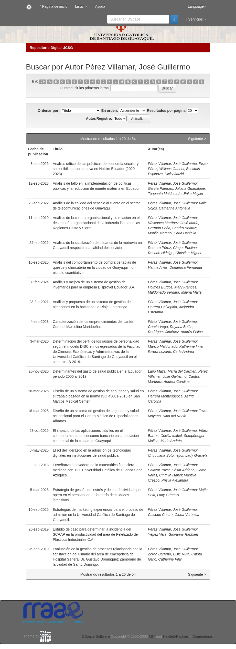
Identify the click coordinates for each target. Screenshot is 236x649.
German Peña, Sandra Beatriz (172, 228)
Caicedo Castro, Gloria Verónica (173, 515)
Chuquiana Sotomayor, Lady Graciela (178, 455)
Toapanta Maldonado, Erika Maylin (175, 194)
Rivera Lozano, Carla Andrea (171, 352)
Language (197, 6)
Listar (81, 6)
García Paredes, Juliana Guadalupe (176, 188)
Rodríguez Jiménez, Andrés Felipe (175, 332)
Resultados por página (166, 110)
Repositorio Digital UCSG (51, 48)
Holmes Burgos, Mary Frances (172, 287)
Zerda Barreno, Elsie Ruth (168, 554)
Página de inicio (53, 6)
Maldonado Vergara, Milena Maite (175, 292)
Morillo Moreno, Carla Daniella (172, 233)
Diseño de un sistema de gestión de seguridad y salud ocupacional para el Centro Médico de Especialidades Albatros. (96, 416)
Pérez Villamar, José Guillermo (172, 164)
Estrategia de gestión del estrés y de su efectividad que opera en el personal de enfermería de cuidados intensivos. (97, 495)
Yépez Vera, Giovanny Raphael (173, 534)
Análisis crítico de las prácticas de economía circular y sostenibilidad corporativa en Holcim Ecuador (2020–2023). (95, 169)
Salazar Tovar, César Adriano (171, 470)
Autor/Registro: (99, 118)
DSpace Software (96, 636)
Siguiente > (197, 139)
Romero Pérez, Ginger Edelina (172, 248)
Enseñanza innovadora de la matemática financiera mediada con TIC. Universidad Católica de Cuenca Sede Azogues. (98, 470)
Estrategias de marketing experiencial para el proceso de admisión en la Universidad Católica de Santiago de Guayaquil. (98, 514)
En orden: (109, 110)
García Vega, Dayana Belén (170, 327)
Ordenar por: (49, 110)
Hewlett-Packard (176, 636)
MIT (152, 636)
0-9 (43, 81)
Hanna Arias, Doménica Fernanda (175, 267)
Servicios (196, 19)
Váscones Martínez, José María (173, 223)
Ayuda (100, 6)
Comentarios (202, 636)
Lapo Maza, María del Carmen (172, 371)
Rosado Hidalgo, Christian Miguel (174, 253)
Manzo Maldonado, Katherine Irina (175, 346)
